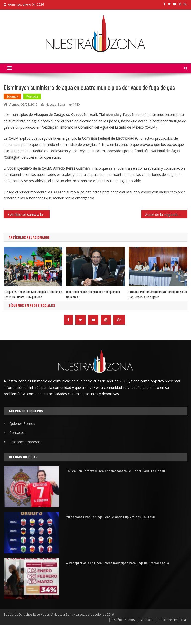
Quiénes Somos (22, 423)
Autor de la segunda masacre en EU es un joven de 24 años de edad (166, 214)
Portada (32, 96)
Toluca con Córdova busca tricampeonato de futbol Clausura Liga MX (116, 470)
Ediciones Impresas (25, 441)
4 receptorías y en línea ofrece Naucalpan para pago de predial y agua (117, 562)
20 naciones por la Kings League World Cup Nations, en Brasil (110, 516)
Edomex (12, 96)
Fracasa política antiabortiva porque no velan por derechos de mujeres (158, 294)
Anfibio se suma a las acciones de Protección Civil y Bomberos (29, 214)
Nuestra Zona (55, 104)
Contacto (16, 432)
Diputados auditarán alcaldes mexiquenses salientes (93, 294)
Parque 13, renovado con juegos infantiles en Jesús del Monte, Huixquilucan (33, 294)
